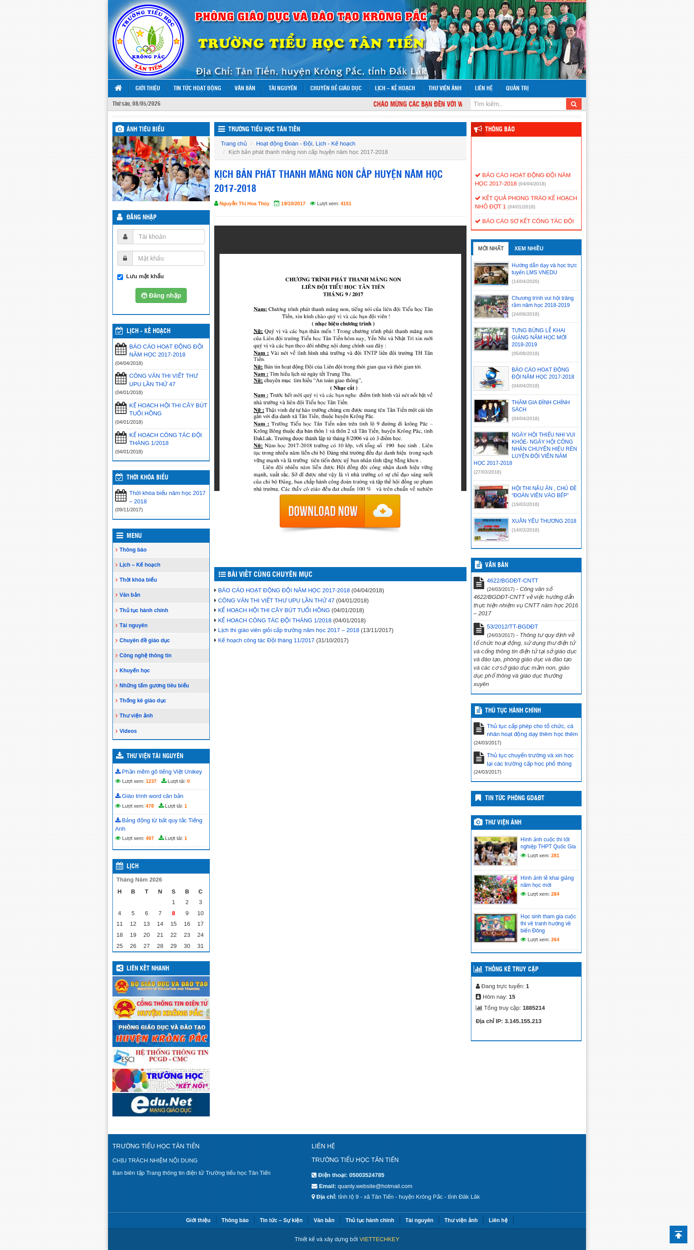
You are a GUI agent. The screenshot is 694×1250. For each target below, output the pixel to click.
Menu (134, 536)
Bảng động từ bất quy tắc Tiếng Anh (158, 824)
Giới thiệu (147, 89)
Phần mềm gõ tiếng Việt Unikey (158, 771)
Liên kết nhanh (148, 969)
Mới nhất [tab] (491, 248)
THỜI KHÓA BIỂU (147, 478)
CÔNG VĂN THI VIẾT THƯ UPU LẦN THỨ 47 (163, 379)
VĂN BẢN (496, 565)
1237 (151, 781)
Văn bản (245, 89)
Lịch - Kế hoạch (148, 331)
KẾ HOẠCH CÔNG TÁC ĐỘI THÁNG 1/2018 (165, 439)
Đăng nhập (142, 218)
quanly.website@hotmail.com (375, 1186)
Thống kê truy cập (512, 969)
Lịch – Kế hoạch (395, 89)
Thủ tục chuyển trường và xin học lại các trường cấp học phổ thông (530, 759)
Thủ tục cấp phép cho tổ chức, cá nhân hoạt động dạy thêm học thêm (532, 730)
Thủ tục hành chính (144, 610)
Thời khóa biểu (138, 580)
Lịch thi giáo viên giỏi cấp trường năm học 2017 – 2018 (288, 630)
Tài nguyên (283, 89)
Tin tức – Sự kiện (281, 1220)
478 (150, 806)
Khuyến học (135, 670)
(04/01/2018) (521, 211)
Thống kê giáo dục (143, 701)
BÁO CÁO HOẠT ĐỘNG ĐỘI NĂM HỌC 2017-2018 (166, 350)
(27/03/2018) (487, 472)
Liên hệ (484, 89)
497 (150, 838)
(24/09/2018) (525, 314)
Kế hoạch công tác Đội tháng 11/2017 (266, 640)
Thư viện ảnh (445, 89)
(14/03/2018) (525, 530)
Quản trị (517, 89)
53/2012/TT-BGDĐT (512, 626)
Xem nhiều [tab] (529, 248)
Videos (128, 731)
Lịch (133, 866)
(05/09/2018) (525, 353)
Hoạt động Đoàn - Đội (284, 143)
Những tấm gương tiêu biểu (154, 686)
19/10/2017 (293, 203)
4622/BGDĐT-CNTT (512, 580)
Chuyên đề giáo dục (336, 89)
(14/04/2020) (525, 281)
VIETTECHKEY (379, 1239)
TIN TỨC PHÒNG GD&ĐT (514, 798)
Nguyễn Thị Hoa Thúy (245, 203)
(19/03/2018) (525, 504)
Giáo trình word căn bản (149, 796)
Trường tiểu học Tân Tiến (264, 130)
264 (555, 939)
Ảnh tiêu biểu (145, 130)
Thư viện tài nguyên (155, 756)
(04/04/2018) (532, 188)
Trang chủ (234, 143)
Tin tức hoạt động (197, 89)
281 (555, 855)
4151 (345, 203)
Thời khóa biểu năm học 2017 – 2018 (167, 497)
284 (555, 894)
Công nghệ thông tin (146, 655)
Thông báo (133, 550)
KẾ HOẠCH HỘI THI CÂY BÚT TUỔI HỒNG (168, 409)
